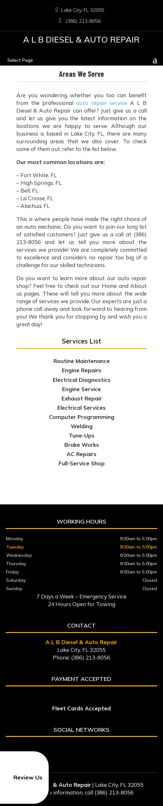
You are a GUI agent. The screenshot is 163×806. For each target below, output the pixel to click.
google (80, 747)
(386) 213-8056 (81, 21)
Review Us (22, 778)
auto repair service (101, 102)
